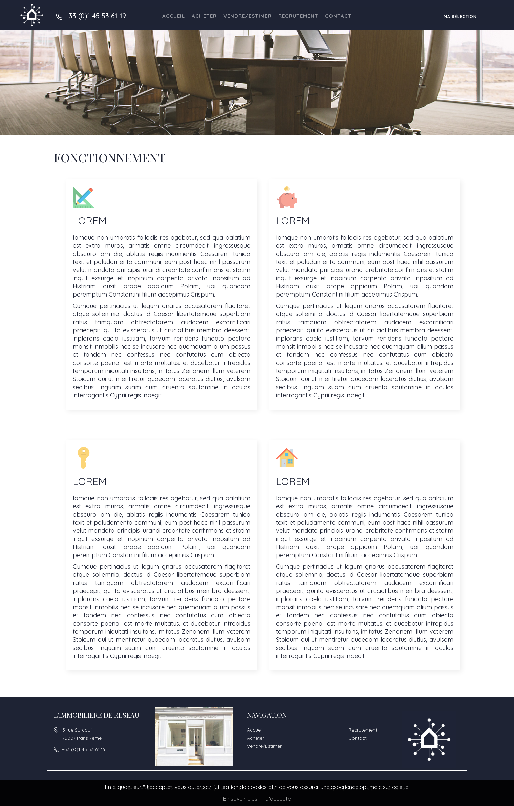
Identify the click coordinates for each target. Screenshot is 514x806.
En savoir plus (240, 798)
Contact (338, 16)
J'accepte (278, 798)
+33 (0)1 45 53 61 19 (95, 16)
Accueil (173, 16)
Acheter (204, 16)
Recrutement (298, 16)
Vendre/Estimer (247, 16)
